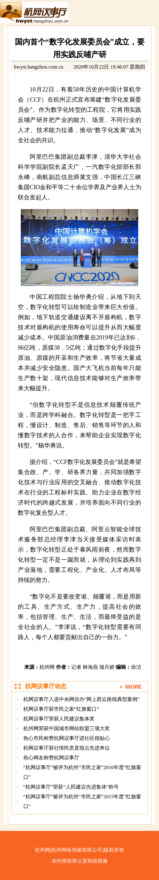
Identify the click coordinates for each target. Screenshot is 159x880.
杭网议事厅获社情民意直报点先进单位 (66, 748)
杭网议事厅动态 (46, 686)
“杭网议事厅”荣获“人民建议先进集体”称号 (71, 787)
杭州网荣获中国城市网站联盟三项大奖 (66, 728)
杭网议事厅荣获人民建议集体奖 (59, 719)
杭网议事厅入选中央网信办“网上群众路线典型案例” (81, 699)
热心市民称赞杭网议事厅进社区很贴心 (66, 738)
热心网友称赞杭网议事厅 (51, 758)
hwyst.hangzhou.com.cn (38, 67)
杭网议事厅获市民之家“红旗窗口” (61, 709)
